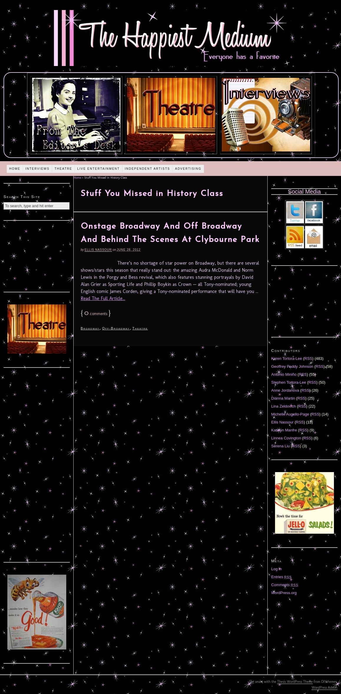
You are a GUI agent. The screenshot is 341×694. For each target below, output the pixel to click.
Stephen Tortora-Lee (288, 382)
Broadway (90, 328)
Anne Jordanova (285, 390)
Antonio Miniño (284, 374)
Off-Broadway (116, 328)
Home (14, 168)
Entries (281, 577)
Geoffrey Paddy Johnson (292, 366)
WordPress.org (284, 593)
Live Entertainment (98, 168)
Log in (276, 569)
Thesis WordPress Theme (295, 682)
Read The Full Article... (103, 298)
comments (95, 313)
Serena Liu (280, 446)
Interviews (37, 168)
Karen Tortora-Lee (286, 358)
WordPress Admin (324, 687)
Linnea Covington (286, 438)
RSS (308, 358)
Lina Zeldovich (283, 406)
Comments (284, 585)
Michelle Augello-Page (290, 414)
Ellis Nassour (98, 249)
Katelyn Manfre (284, 430)
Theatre (63, 168)
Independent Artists (147, 168)
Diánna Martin (283, 398)
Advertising (188, 168)
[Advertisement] (36, 255)
